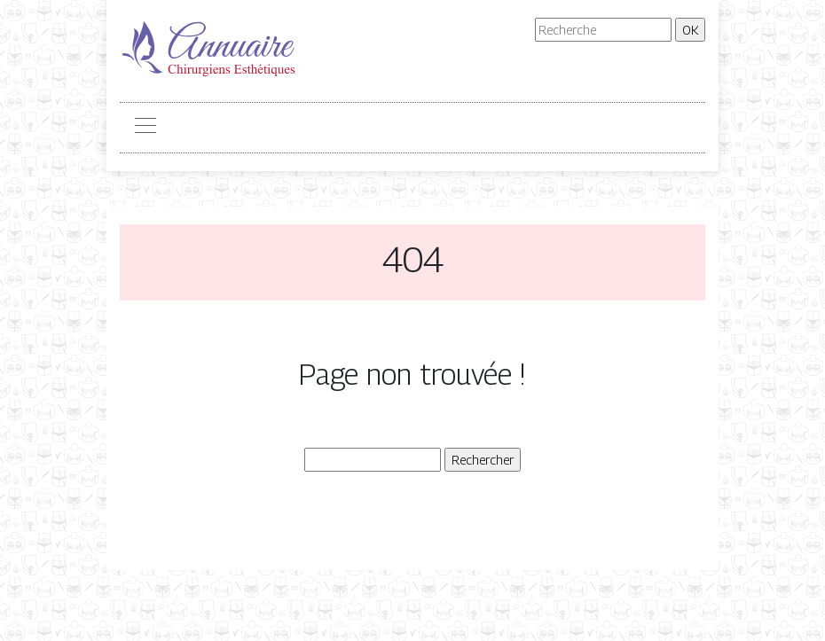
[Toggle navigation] (144, 127)
